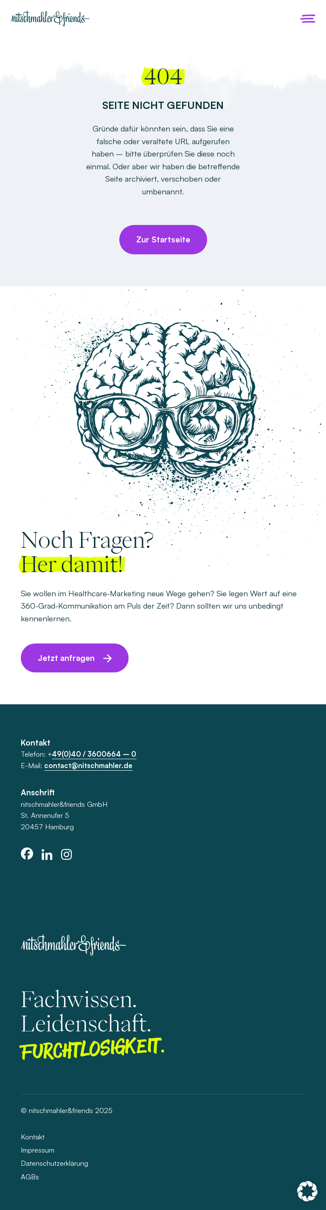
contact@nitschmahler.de (88, 765)
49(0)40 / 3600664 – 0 (94, 753)
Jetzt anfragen (66, 658)
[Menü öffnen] (307, 19)
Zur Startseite (163, 239)
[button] (307, 1191)
